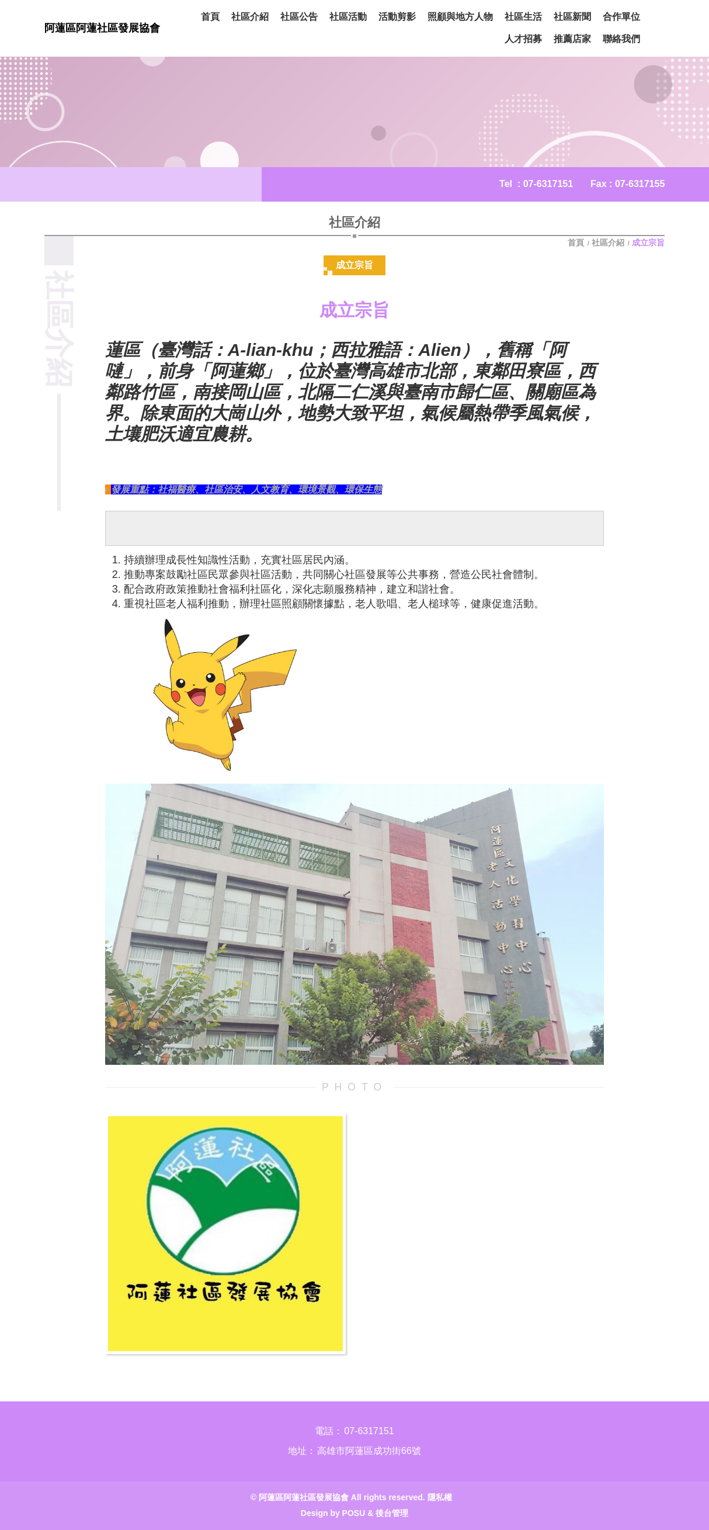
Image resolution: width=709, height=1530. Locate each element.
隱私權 (440, 1497)
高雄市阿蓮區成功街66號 (369, 1451)
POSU (354, 1513)
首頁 (577, 242)
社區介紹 (608, 242)
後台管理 (392, 1513)
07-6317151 (548, 184)
